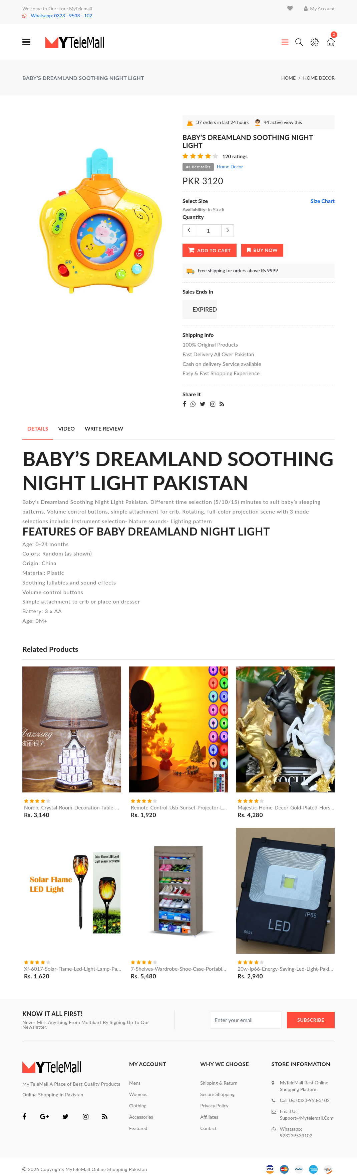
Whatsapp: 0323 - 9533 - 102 (57, 15)
